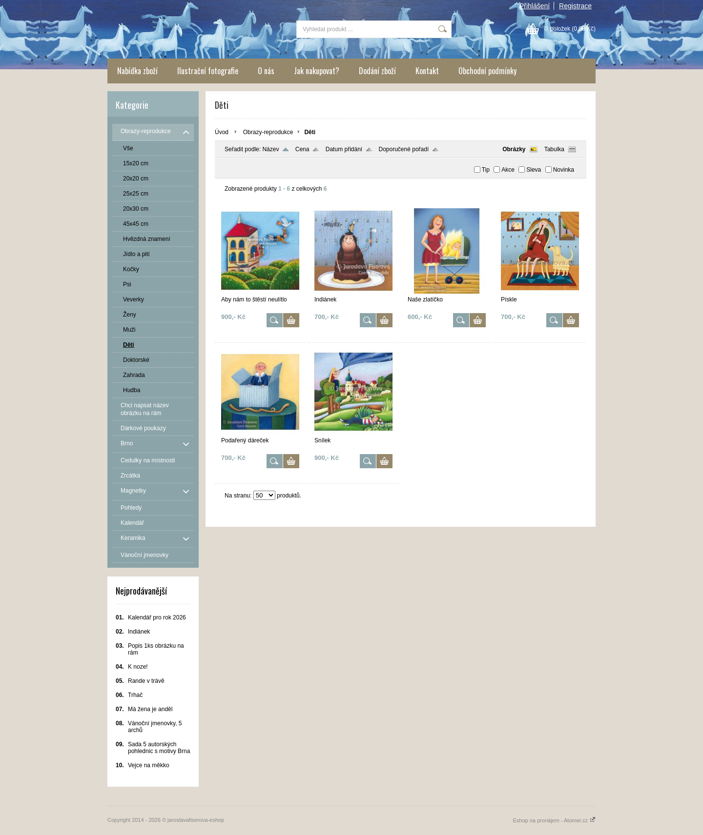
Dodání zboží (377, 71)
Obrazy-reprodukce (268, 132)
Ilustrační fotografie (207, 71)
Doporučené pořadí (404, 149)
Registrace (575, 6)
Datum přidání (344, 149)
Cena (302, 149)
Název (270, 149)
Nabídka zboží (137, 71)
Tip (486, 169)
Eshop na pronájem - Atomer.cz (554, 820)
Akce (508, 169)
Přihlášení (534, 6)
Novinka (563, 169)
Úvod (221, 132)
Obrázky (513, 149)
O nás (266, 71)
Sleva (533, 169)
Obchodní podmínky (487, 71)
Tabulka (554, 149)
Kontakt (427, 71)
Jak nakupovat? (316, 71)
